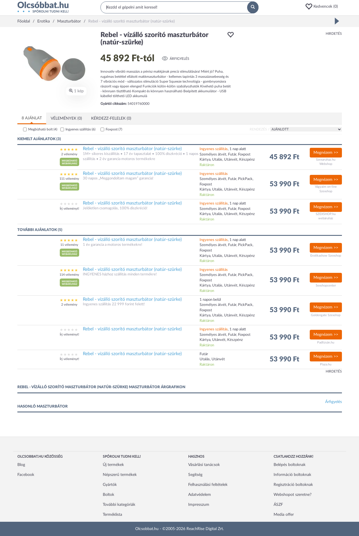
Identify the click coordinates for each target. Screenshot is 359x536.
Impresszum (198, 505)
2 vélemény (69, 154)
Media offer (284, 515)
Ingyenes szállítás (80, 129)
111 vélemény (69, 178)
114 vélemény (69, 274)
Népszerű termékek (120, 475)
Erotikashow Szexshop (325, 255)
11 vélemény (69, 244)
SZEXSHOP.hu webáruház (326, 216)
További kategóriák (119, 505)
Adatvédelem (199, 495)
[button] (323, 7)
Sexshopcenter (326, 285)
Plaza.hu (325, 364)
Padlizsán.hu (325, 342)
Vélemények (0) (66, 118)
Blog (21, 465)
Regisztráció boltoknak (293, 485)
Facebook (25, 475)
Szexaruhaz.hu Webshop (325, 162)
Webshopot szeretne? (292, 495)
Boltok (108, 495)
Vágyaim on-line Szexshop (326, 189)
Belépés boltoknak (289, 465)
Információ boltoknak (292, 475)
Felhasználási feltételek (207, 485)
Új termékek (113, 465)
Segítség (195, 475)
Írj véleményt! (69, 208)
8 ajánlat (32, 118)
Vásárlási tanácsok (204, 465)
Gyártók (110, 485)
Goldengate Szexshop (325, 315)
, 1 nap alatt (223, 149)
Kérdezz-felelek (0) (111, 118)
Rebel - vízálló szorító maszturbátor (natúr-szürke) (132, 148)
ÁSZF (278, 505)
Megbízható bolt (42, 129)
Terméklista (112, 515)
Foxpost (114, 129)
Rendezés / (259, 129)
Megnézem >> (325, 153)
